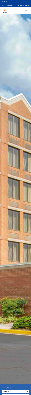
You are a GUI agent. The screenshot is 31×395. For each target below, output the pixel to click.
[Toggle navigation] (26, 10)
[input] (14, 391)
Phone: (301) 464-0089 (24, 5)
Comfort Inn (5, 2)
